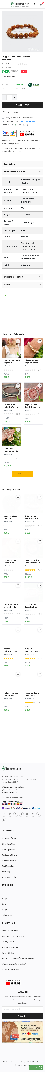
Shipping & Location (22, 277)
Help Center (7, 915)
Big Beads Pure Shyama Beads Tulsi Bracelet (31, 362)
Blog (4, 904)
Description (22, 164)
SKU (3, 88)
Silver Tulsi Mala (8, 844)
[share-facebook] (9, 124)
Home (4, 893)
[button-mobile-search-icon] (35, 4)
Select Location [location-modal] (28, 121)
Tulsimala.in (11, 64)
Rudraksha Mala (9, 877)
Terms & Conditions (10, 930)
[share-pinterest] (20, 124)
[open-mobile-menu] (3, 4)
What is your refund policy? (14, 964)
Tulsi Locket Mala (9, 855)
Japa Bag (6, 871)
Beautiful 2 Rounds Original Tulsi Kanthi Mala (11, 362)
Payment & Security (10, 947)
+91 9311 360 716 (10, 790)
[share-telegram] (27, 124)
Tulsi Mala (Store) (9, 838)
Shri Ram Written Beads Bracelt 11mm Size (10, 695)
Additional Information (22, 171)
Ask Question (10, 76)
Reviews (22, 284)
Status (5, 84)
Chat (34, 1067)
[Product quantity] (9, 97)
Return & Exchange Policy (13, 936)
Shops (4, 898)
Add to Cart (22, 104)
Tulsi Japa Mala (8, 849)
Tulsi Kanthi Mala (9, 860)
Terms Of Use (8, 953)
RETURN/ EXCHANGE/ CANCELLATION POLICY (21, 958)
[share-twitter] (12, 124)
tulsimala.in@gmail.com (14, 787)
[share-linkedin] (24, 124)
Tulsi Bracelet (8, 866)
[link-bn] (23, 308)
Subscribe (22, 1016)
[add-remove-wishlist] (18, 341)
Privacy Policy (8, 942)
